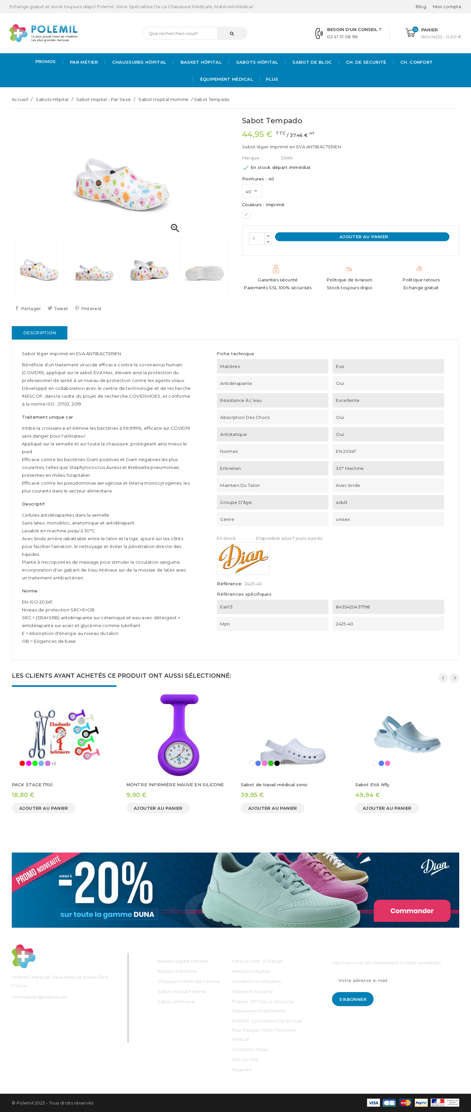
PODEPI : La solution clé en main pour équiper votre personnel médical (267, 1030)
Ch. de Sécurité (365, 62)
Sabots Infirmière (176, 1001)
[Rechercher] (195, 33)
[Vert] (35, 763)
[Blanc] (251, 763)
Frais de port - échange (257, 961)
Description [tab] (39, 332)
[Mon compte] (447, 6)
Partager (31, 308)
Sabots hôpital (256, 62)
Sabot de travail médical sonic (274, 784)
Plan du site (245, 1059)
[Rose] (28, 763)
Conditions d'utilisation (257, 981)
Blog (421, 6)
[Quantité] (257, 238)
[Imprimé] (246, 214)
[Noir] (277, 763)
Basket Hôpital (200, 62)
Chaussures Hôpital (138, 62)
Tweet (61, 308)
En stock (226, 538)
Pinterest (91, 308)
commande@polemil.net (39, 997)
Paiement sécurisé (252, 991)
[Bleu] (258, 763)
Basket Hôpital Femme (183, 961)
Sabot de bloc (311, 62)
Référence (229, 583)
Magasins (242, 1069)
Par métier (83, 62)
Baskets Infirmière (177, 971)
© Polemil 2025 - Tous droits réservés (53, 1102)
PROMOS (45, 61)
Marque (250, 157)
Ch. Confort (416, 62)
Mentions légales (251, 971)
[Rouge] (22, 763)
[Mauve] (47, 763)
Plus (272, 79)
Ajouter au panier (363, 236)
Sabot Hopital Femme (182, 991)
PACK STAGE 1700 (32, 784)
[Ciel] (41, 763)
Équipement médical (226, 79)
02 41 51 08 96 (342, 36)
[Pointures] (252, 190)
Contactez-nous (250, 1049)
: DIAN (285, 157)
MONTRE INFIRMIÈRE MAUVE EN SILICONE (175, 784)
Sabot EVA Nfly (372, 784)
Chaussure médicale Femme (189, 981)
